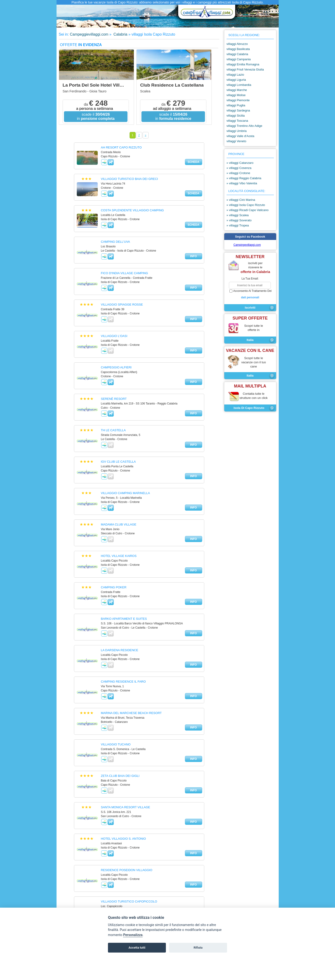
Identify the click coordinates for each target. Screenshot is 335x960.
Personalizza (132, 935)
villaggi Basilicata (238, 49)
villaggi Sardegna (238, 110)
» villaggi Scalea (238, 215)
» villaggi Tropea (238, 225)
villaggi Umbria (237, 131)
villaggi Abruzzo (237, 44)
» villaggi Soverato (239, 220)
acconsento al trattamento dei (250, 294)
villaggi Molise (236, 95)
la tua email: (249, 278)
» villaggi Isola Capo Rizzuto (246, 205)
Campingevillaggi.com (247, 244)
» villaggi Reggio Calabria (244, 178)
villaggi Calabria (237, 54)
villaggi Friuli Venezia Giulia (245, 69)
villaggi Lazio (235, 74)
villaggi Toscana (237, 120)
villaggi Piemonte (238, 100)
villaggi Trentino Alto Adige (244, 126)
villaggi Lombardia (239, 85)
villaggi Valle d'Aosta (241, 136)
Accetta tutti (136, 947)
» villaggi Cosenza (239, 168)
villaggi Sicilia (236, 115)
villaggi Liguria (236, 79)
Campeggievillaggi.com (89, 34)
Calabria (119, 34)
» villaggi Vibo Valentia (242, 183)
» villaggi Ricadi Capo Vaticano (248, 210)
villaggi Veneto (236, 141)
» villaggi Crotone (238, 173)
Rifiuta (198, 947)
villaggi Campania (239, 59)
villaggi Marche (237, 90)
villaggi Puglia (236, 105)
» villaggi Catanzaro (240, 163)
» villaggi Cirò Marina (241, 200)
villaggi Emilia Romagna (243, 64)
